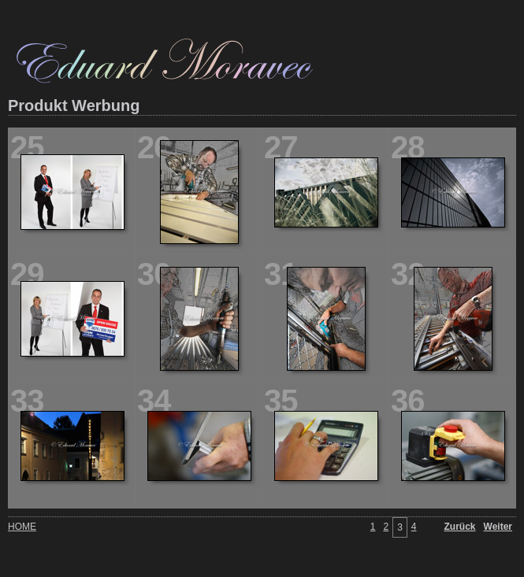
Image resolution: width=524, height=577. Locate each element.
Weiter (498, 526)
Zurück (460, 526)
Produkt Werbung (73, 105)
